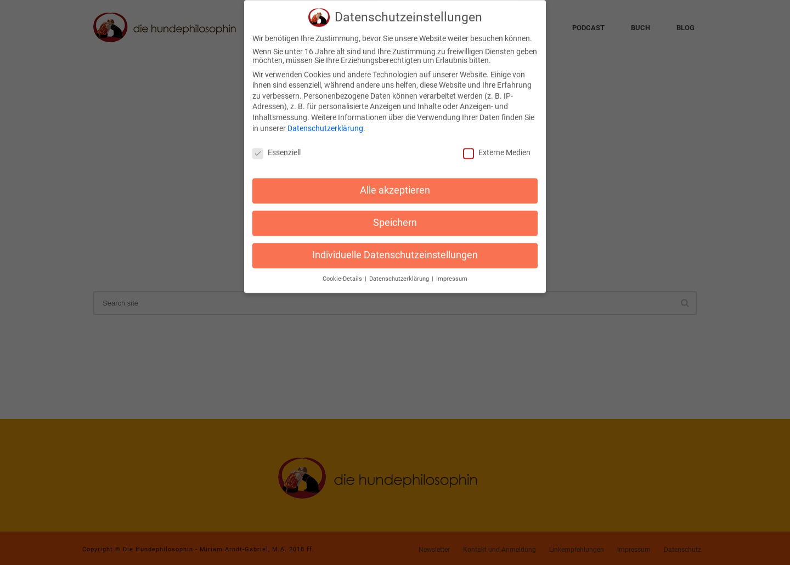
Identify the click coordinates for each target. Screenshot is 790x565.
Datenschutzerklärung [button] (400, 271)
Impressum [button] (451, 271)
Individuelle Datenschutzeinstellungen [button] (395, 247)
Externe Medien (497, 145)
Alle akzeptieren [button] (395, 183)
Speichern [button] (395, 215)
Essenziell (276, 145)
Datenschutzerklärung (325, 121)
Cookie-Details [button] (343, 271)
